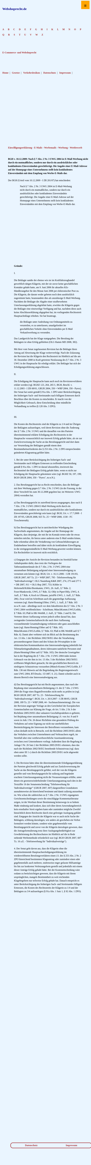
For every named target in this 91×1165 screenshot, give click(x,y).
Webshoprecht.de (14, 9)
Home (5, 72)
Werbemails (50, 147)
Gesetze (16, 72)
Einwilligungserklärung (20, 147)
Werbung (63, 147)
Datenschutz (49, 72)
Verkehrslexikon (31, 72)
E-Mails (38, 147)
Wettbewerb (76, 147)
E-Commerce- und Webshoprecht (19, 52)
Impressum (65, 72)
